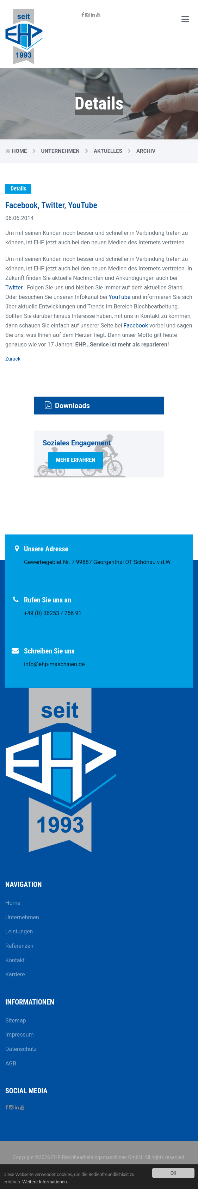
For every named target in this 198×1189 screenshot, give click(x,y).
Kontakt (15, 960)
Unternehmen (60, 151)
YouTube (119, 297)
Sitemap (15, 1020)
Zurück (12, 359)
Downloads (67, 405)
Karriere (15, 974)
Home (19, 151)
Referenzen (19, 946)
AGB (10, 1063)
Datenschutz (21, 1049)
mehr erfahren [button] (75, 460)
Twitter (14, 287)
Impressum (19, 1034)
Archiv (145, 151)
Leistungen (19, 931)
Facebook (136, 325)
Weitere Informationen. (45, 1182)
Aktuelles (108, 151)
